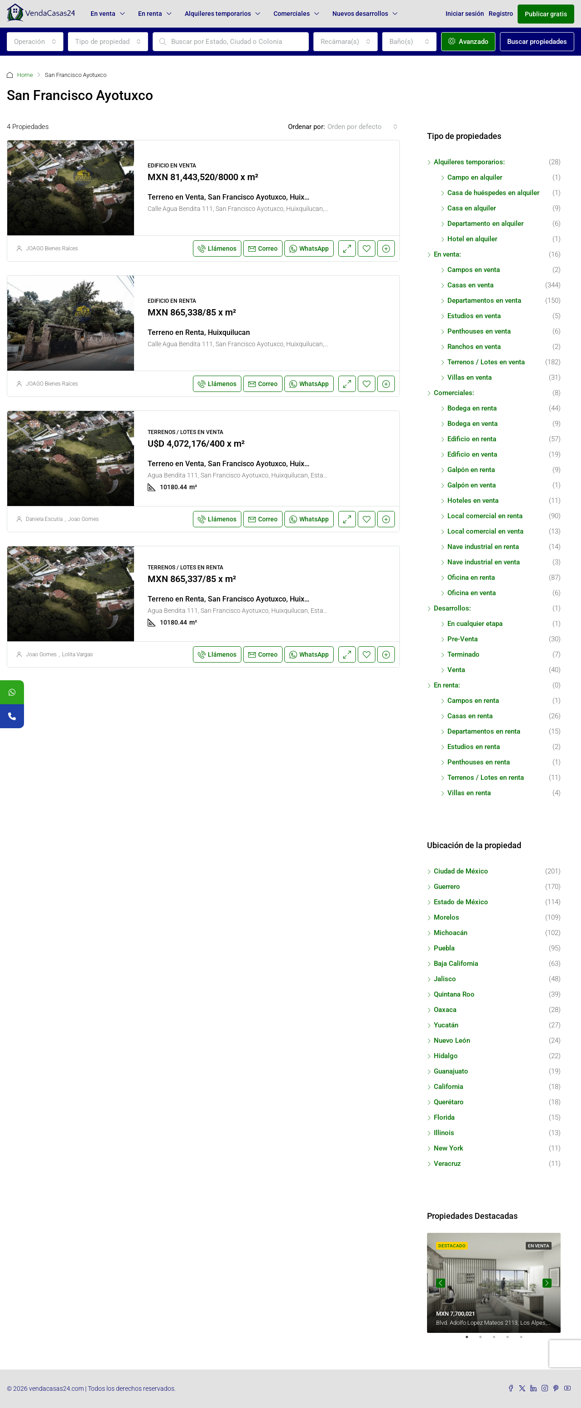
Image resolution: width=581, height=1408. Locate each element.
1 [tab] (471, 1340)
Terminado (463, 654)
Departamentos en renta (483, 731)
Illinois (444, 1133)
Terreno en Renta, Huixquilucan (199, 332)
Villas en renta (469, 793)
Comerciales (292, 13)
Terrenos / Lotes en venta (486, 362)
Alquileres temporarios (218, 13)
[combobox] (35, 41)
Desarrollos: (452, 608)
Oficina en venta (471, 593)
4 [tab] (512, 1340)
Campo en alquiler (474, 177)
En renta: (447, 685)
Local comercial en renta (485, 516)
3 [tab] (498, 1340)
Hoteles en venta (473, 500)
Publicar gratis (546, 14)
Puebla (444, 948)
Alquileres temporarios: (469, 162)
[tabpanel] (494, 1283)
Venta (456, 670)
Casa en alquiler (471, 208)
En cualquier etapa (475, 624)
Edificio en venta (472, 454)
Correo (263, 248)
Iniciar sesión (465, 13)
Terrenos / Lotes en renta (485, 777)
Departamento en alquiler (485, 224)
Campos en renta (473, 701)
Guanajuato (451, 1071)
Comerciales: (454, 393)
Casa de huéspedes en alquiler (493, 193)
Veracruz (447, 1164)
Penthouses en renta (478, 762)
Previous (440, 1283)
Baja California (456, 963)
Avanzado (468, 42)
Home (25, 75)
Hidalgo (446, 1056)
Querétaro (449, 1102)
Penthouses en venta (479, 331)
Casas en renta (470, 716)
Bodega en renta (472, 408)
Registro (501, 13)
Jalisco (445, 979)
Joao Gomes (83, 519)
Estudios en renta (473, 747)
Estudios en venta (474, 316)
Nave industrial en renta (483, 547)
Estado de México (461, 902)
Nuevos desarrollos (360, 13)
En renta (150, 13)
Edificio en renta (471, 439)
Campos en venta (473, 270)
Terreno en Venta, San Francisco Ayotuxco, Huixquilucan (240, 197)
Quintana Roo (454, 994)
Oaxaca (445, 1010)
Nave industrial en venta (483, 562)
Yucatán (446, 1025)
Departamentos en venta (484, 300)
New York (448, 1148)
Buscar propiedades (537, 42)
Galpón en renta (471, 470)
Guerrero (447, 887)
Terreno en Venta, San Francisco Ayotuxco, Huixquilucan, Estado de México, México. (285, 463)
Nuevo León (452, 1040)
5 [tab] (525, 1340)
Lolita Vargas (77, 654)
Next (547, 1283)
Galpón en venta (471, 485)
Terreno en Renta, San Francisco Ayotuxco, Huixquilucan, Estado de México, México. (285, 599)
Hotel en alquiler (472, 239)
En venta (103, 13)
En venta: (447, 254)
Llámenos (217, 248)
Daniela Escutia (44, 519)
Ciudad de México (461, 871)
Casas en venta (470, 285)
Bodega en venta (472, 424)
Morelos (446, 917)
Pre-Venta (462, 639)
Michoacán (450, 933)
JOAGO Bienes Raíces (52, 248)
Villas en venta (469, 377)
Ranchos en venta (474, 347)
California (448, 1087)
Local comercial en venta (485, 531)
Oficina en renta (471, 577)
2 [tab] (485, 1340)
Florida (444, 1117)
